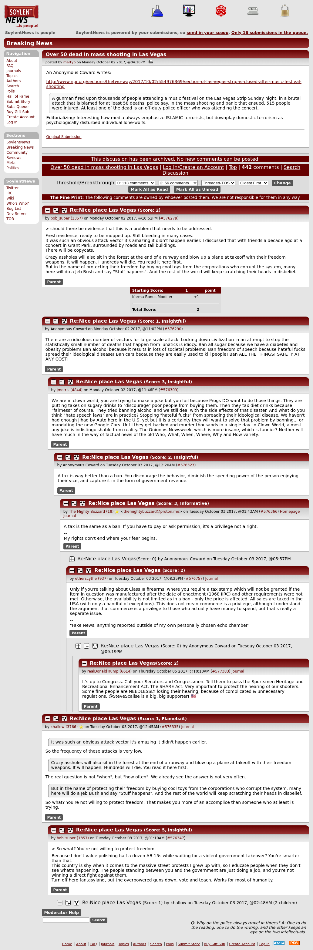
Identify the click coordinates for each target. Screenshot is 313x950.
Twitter (12, 188)
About (11, 61)
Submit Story (18, 101)
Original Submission (64, 137)
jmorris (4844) (69, 390)
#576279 (168, 218)
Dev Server (16, 214)
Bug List (13, 208)
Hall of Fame (17, 96)
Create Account (20, 117)
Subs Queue (17, 107)
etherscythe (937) (91, 578)
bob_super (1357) (67, 218)
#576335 (170, 727)
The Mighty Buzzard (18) (91, 511)
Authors (13, 81)
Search (12, 86)
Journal (69, 516)
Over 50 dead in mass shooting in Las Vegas (105, 54)
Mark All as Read (149, 189)
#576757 (194, 578)
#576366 (269, 511)
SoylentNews (21, 17)
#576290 (172, 329)
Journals (13, 71)
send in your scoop (207, 32)
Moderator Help (61, 912)
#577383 (220, 671)
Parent (54, 282)
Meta (10, 163)
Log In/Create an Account (193, 167)
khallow (178, 902)
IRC (9, 193)
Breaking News (30, 43)
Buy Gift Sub (17, 112)
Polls (10, 91)
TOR (10, 219)
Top (233, 167)
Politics (12, 168)
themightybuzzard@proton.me (151, 511)
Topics (12, 76)
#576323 (185, 465)
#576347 (175, 838)
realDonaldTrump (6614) (109, 671)
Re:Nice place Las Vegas (103, 210)
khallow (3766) (64, 727)
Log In (12, 122)
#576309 (168, 390)
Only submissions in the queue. (269, 32)
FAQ (9, 66)
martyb (69, 62)
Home (67, 944)
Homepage (290, 511)
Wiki (10, 198)
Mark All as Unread (197, 189)
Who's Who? (17, 203)
